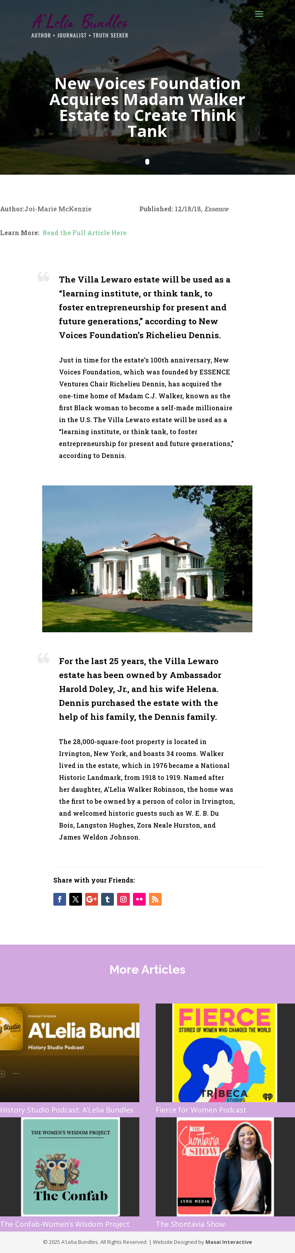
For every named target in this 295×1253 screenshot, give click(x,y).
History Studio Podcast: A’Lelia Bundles (66, 1110)
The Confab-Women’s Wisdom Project (65, 1224)
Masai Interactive (228, 1241)
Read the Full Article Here (85, 232)
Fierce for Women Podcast (201, 1110)
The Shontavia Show (190, 1224)
